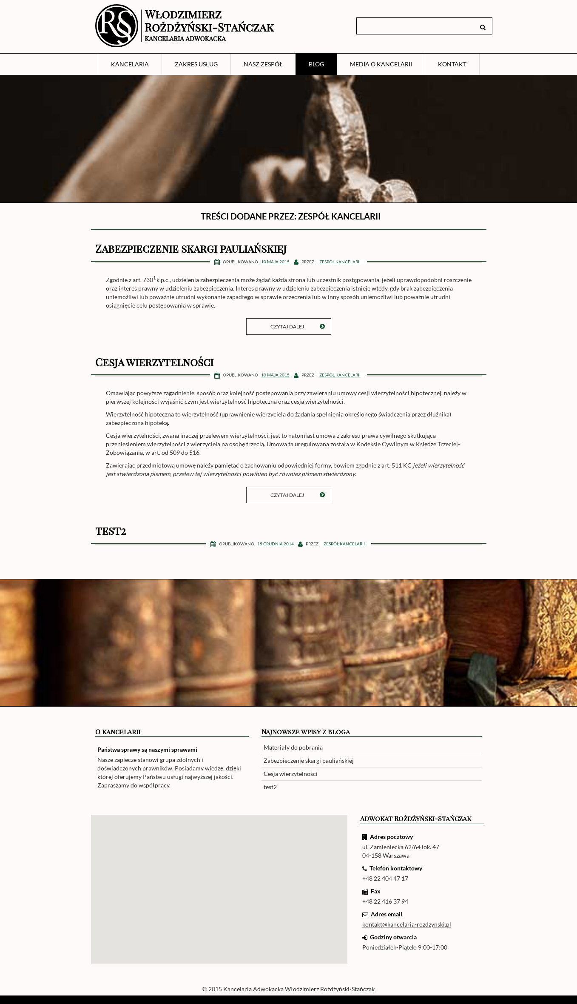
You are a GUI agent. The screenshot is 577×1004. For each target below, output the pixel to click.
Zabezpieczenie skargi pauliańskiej (191, 248)
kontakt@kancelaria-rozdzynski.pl (406, 924)
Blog (316, 64)
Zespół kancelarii (340, 261)
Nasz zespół (263, 64)
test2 (110, 530)
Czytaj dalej (297, 326)
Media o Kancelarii (381, 64)
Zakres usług (196, 64)
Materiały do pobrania (293, 747)
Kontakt (452, 64)
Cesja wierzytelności (154, 362)
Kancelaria (130, 64)
